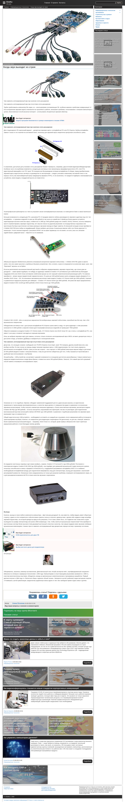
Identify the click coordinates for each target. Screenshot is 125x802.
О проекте (54, 3)
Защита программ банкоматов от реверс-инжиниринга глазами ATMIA (40, 120)
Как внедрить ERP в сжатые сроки (15, 768)
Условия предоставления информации (15, 800)
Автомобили (100, 12)
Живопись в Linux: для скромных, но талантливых (62, 671)
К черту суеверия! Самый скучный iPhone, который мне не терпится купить (17, 624)
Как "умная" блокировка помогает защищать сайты (62, 622)
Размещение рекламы (48, 788)
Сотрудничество (46, 787)
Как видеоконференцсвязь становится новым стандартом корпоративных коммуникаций (41, 688)
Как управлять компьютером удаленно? (20, 738)
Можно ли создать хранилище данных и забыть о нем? (27, 639)
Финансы (99, 16)
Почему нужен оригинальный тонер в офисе (16, 671)
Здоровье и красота (102, 23)
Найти (119, 3)
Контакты (62, 3)
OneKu (9, 2)
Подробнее (87, 663)
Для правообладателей (48, 790)
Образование (100, 20)
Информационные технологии (11, 634)
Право (98, 27)
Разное (98, 25)
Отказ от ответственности (36, 800)
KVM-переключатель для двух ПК (27, 535)
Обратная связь (8, 788)
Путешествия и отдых (103, 18)
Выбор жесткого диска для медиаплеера (30, 547)
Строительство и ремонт (104, 14)
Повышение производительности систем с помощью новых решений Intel (61, 722)
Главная (47, 3)
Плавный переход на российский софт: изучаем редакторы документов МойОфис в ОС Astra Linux (17, 723)
